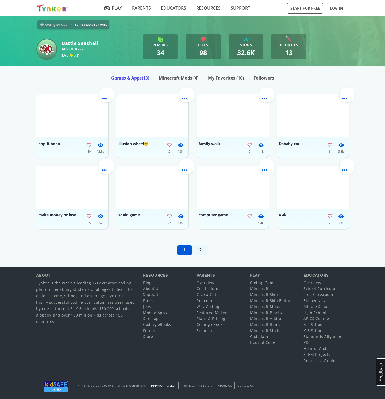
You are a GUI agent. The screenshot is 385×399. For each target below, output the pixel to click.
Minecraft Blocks (266, 312)
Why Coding (208, 306)
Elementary (314, 300)
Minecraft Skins (265, 294)
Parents (141, 8)
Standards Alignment (323, 336)
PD (306, 342)
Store (148, 336)
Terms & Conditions (131, 385)
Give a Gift (207, 294)
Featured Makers (213, 312)
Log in (336, 8)
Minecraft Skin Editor (270, 300)
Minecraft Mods (178, 78)
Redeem (204, 300)
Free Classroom (318, 294)
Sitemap (151, 318)
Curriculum (207, 288)
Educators (173, 8)
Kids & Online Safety (196, 385)
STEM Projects (316, 354)
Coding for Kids (56, 24)
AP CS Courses (317, 318)
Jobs (147, 306)
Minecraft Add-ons (268, 318)
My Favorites (226, 78)
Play (113, 8)
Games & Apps (130, 78)
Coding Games (264, 282)
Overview (205, 282)
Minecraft (259, 288)
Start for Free (305, 8)
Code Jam (259, 336)
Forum (149, 330)
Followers (263, 78)
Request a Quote (319, 360)
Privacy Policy (163, 385)
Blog (147, 282)
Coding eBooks (157, 324)
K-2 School (313, 324)
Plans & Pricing (211, 318)
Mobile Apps (155, 312)
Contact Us (245, 385)
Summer (205, 330)
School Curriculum (321, 288)
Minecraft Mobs (265, 306)
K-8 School (313, 330)
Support (240, 8)
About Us (151, 288)
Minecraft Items (265, 324)
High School (314, 312)
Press (148, 300)
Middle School (317, 306)
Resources (208, 8)
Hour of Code (262, 342)
